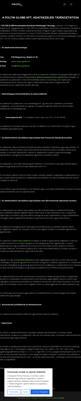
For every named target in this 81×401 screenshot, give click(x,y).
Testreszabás (14, 392)
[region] (28, 382)
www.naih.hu (30, 352)
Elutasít (25, 392)
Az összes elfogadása (40, 392)
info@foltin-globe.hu (20, 66)
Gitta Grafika (59, 398)
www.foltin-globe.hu (20, 61)
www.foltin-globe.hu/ (35, 77)
